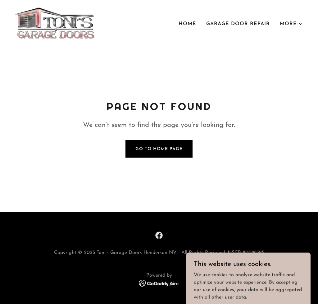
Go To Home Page (158, 149)
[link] (54, 22)
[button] (291, 24)
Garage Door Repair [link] (238, 23)
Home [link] (187, 23)
